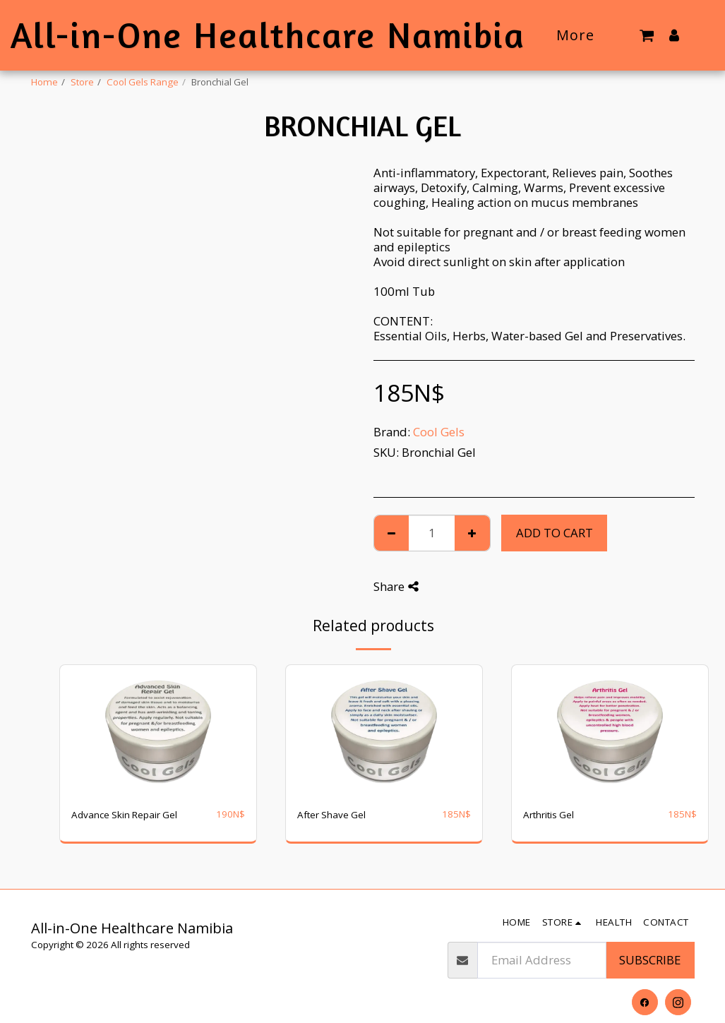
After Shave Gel (331, 814)
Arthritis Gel (548, 814)
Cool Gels (439, 432)
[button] (646, 35)
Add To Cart (554, 533)
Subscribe (650, 960)
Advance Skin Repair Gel (124, 814)
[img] (158, 730)
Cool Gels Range (143, 82)
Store (82, 82)
